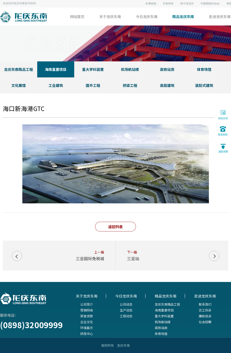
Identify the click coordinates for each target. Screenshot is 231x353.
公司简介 (86, 304)
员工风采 (205, 310)
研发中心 (86, 333)
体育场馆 (161, 333)
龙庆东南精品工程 (167, 304)
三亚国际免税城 (90, 258)
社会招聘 (205, 322)
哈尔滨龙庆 (187, 3)
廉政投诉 (205, 316)
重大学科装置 (164, 316)
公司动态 (126, 304)
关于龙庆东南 (110, 16)
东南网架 (168, 3)
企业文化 (86, 322)
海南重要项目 (164, 310)
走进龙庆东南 (220, 16)
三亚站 (133, 258)
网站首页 (77, 16)
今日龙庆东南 (146, 16)
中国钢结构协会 (210, 3)
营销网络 (86, 310)
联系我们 (205, 304)
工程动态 (126, 316)
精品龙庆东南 (183, 16)
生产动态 (126, 310)
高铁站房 (161, 327)
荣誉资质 (86, 316)
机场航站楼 (163, 322)
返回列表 (115, 226)
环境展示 (86, 327)
